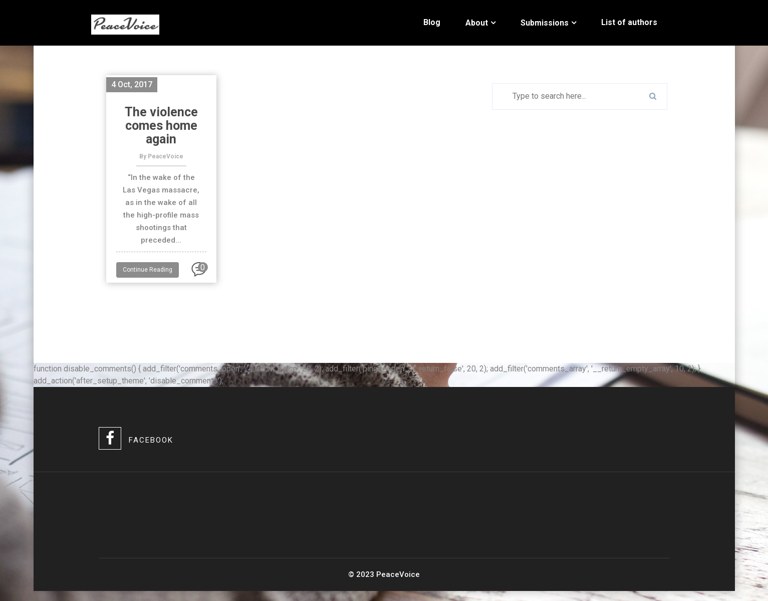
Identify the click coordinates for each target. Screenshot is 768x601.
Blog (431, 22)
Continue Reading (147, 269)
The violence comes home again (161, 125)
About (476, 23)
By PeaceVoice (161, 156)
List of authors (629, 22)
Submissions (545, 23)
